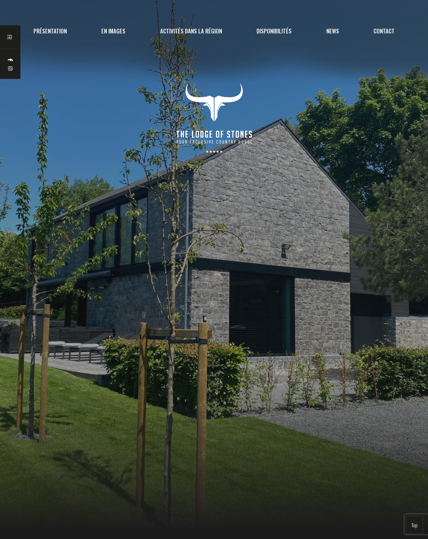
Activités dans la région (191, 31)
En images (113, 31)
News (332, 31)
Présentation (50, 31)
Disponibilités (274, 31)
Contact (384, 31)
